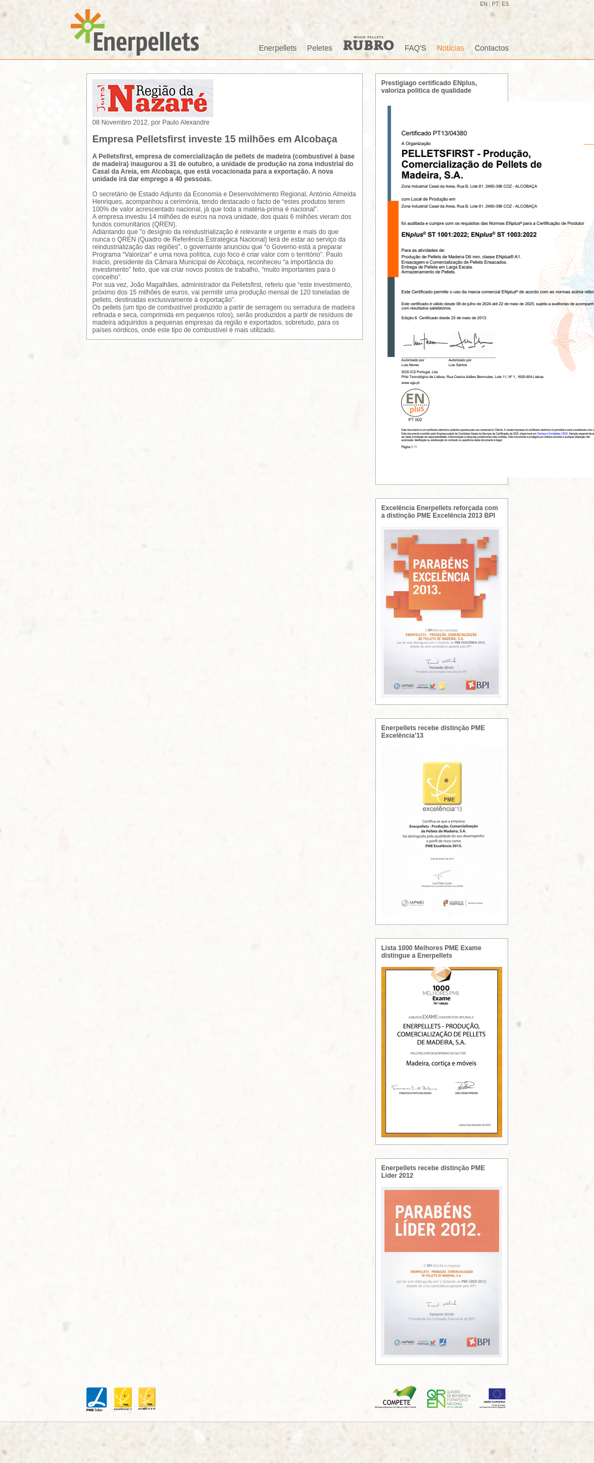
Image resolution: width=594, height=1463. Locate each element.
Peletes (320, 48)
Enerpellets (277, 48)
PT (495, 4)
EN (484, 4)
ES (505, 4)
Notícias (450, 48)
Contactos (492, 48)
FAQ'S (415, 48)
